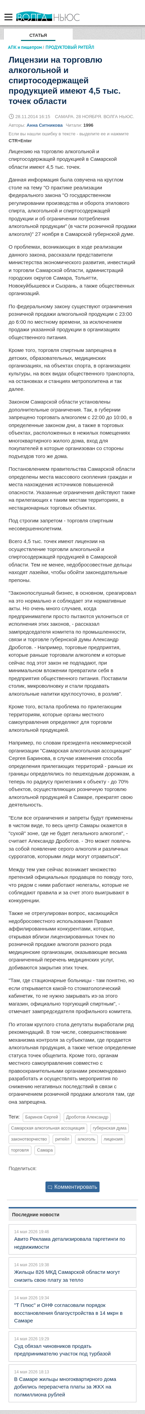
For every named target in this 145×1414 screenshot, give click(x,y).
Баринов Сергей (41, 1117)
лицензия (113, 1139)
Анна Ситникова (45, 125)
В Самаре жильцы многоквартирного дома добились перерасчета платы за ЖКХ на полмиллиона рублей (65, 1386)
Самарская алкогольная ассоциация (48, 1128)
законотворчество (29, 1139)
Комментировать (72, 1187)
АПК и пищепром (25, 47)
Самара (45, 1150)
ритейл (62, 1139)
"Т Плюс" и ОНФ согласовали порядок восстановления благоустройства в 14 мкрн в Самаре (68, 1312)
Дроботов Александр (87, 1117)
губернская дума (110, 1128)
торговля (20, 1150)
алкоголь (86, 1139)
